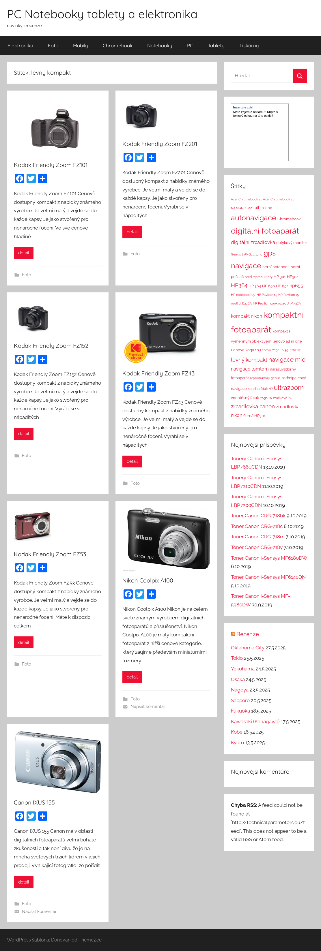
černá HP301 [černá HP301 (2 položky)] (254, 416)
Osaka (238, 679)
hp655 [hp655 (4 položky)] (296, 285)
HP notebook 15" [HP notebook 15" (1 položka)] (243, 294)
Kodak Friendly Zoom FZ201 (159, 143)
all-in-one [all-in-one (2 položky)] (263, 208)
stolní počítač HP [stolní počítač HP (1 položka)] (260, 388)
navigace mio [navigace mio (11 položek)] (287, 359)
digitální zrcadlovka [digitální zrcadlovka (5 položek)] (253, 242)
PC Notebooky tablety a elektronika (102, 14)
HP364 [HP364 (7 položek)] (239, 285)
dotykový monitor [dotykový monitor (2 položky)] (291, 242)
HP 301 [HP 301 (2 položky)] (280, 277)
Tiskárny (249, 45)
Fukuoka (240, 711)
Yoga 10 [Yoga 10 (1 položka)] (266, 398)
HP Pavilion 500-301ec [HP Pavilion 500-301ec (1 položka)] (269, 303)
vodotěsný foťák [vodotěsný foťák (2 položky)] (245, 398)
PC (190, 45)
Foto (53, 45)
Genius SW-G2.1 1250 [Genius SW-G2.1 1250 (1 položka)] (246, 254)
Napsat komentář (147, 706)
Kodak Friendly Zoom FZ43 (158, 373)
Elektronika (20, 45)
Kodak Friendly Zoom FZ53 (50, 554)
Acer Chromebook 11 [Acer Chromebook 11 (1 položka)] (246, 199)
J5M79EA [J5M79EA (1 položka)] (294, 303)
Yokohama (243, 669)
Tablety (216, 45)
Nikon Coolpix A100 (147, 580)
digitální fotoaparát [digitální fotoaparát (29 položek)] (265, 230)
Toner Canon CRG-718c (257, 526)
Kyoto (237, 742)
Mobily (80, 45)
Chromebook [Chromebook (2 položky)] (289, 219)
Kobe (236, 732)
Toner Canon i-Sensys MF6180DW (269, 558)
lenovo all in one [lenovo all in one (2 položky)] (287, 341)
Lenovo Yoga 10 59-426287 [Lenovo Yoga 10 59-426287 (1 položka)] (280, 350)
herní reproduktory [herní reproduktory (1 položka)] (259, 277)
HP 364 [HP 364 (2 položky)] (255, 286)
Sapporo (240, 700)
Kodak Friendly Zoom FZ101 (50, 164)
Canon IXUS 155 (34, 802)
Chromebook (117, 45)
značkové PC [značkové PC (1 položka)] (282, 398)
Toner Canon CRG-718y (257, 547)
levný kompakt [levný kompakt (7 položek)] (249, 359)
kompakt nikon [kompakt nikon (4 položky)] (246, 316)
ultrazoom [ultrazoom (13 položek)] (289, 387)
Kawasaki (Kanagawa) (255, 721)
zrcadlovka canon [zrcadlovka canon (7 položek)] (253, 406)
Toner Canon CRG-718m (258, 537)
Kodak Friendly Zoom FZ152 (51, 345)
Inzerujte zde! (243, 107)
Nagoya (240, 690)
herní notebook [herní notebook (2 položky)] (276, 267)
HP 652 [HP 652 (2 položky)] (282, 286)
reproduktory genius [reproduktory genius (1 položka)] (265, 378)
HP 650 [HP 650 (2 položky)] (268, 286)
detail (23, 252)
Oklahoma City (247, 648)
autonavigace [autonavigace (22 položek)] (253, 217)
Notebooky (159, 45)
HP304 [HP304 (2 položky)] (292, 277)
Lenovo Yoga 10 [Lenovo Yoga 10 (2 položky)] (245, 350)
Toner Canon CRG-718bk (258, 515)
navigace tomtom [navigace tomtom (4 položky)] (250, 369)
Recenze (247, 634)
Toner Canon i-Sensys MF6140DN (268, 577)
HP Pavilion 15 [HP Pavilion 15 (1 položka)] (267, 294)
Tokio (237, 658)
